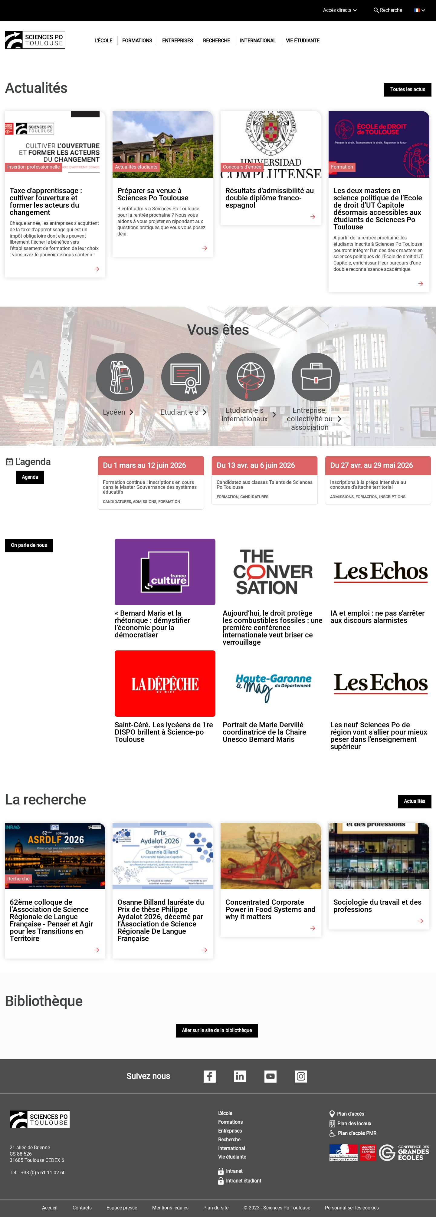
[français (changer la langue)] (420, 10)
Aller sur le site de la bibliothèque (217, 1030)
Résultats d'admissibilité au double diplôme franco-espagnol (269, 198)
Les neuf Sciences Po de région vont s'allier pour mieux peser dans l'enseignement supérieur (378, 735)
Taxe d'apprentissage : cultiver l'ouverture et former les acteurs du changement (46, 201)
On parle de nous (29, 545)
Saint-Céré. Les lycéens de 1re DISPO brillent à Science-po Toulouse (164, 732)
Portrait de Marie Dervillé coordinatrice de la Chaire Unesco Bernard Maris (264, 732)
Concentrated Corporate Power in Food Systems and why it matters (270, 909)
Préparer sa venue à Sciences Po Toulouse (152, 194)
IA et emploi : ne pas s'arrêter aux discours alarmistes (377, 617)
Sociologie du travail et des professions (377, 906)
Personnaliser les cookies (352, 1208)
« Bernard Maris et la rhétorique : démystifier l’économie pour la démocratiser (152, 624)
